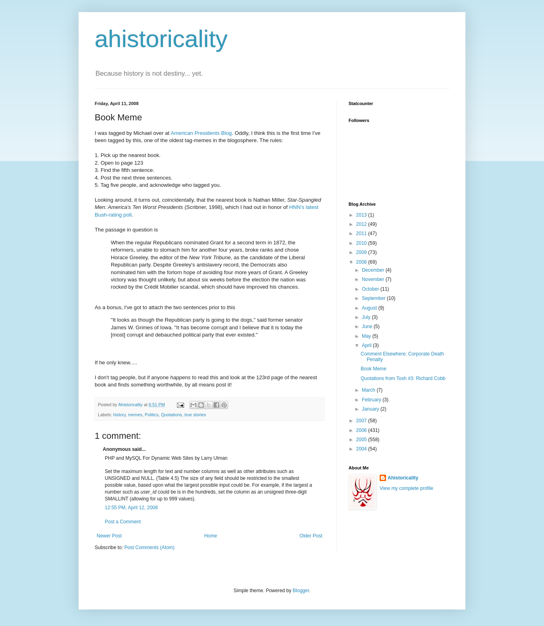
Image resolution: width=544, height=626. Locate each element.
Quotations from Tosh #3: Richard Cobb (403, 378)
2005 (362, 439)
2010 (362, 243)
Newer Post (109, 536)
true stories (195, 414)
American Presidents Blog (201, 133)
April (367, 345)
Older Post (310, 536)
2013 (362, 215)
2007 (362, 421)
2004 (362, 449)
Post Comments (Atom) (149, 547)
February (372, 400)
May (367, 336)
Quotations (171, 414)
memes (135, 414)
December (374, 270)
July (367, 317)
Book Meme (373, 369)
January (371, 409)
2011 (362, 233)
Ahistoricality (403, 478)
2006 (362, 430)
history (119, 414)
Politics (151, 414)
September (374, 298)
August (370, 308)
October (371, 289)
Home (210, 536)
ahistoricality (161, 38)
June (368, 326)
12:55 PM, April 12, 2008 (131, 507)
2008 (362, 262)
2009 (362, 252)
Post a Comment (123, 522)
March (369, 390)
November (374, 279)
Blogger (301, 590)
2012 (362, 224)
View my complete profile (406, 488)
